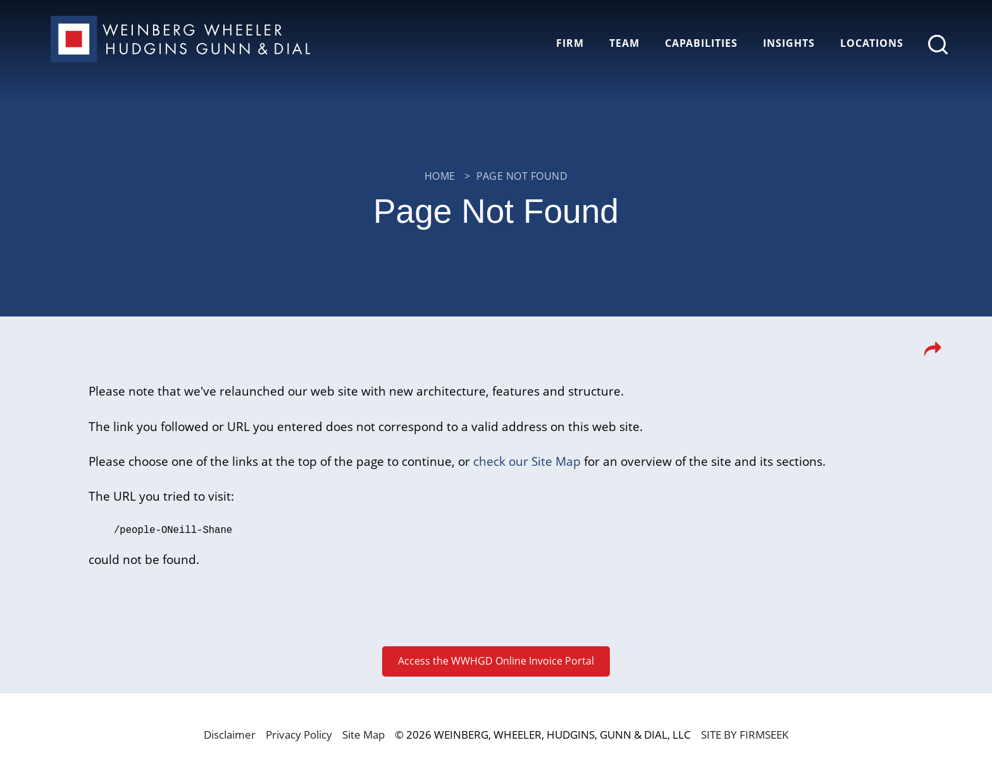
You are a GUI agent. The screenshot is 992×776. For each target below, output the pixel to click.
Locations (871, 43)
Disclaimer (230, 734)
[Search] (938, 44)
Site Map (363, 734)
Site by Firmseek (744, 734)
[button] (932, 353)
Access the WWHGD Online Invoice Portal (496, 660)
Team (624, 43)
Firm (570, 43)
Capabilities (701, 43)
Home (440, 176)
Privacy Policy (299, 734)
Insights (789, 43)
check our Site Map (527, 461)
